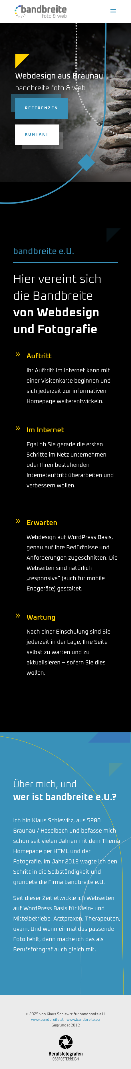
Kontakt (29, 134)
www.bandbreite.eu (83, 1020)
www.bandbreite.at (47, 1020)
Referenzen (34, 108)
